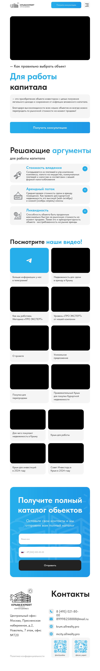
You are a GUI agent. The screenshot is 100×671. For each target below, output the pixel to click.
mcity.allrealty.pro (68, 634)
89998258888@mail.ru (72, 619)
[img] (22, 5)
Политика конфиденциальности (27, 656)
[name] (50, 539)
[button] (66, 5)
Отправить (50, 565)
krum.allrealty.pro (67, 626)
